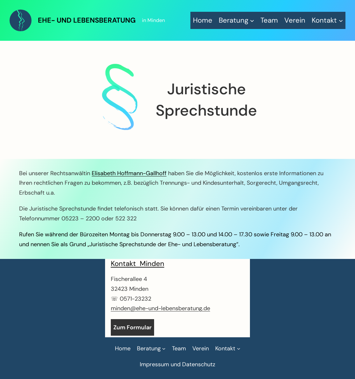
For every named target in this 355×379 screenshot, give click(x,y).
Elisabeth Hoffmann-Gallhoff (129, 173)
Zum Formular (132, 327)
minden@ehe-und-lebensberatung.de (160, 308)
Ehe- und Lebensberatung (87, 20)
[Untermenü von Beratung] (236, 20)
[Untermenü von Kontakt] (327, 20)
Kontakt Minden (137, 263)
